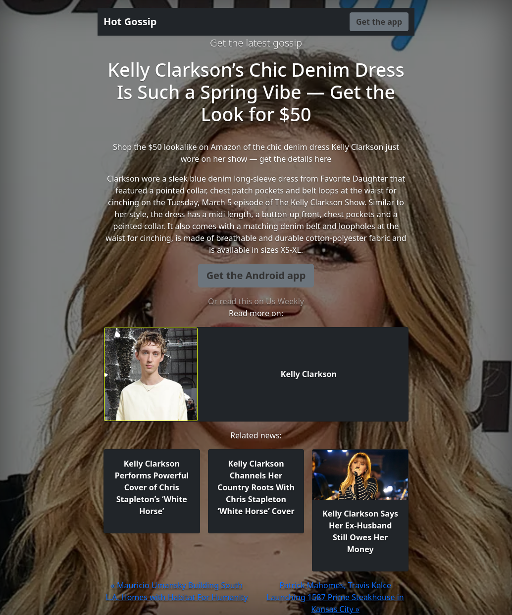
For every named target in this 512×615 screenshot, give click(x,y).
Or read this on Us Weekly (256, 301)
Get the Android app (256, 275)
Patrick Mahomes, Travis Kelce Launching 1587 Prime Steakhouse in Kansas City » (335, 597)
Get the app (379, 21)
